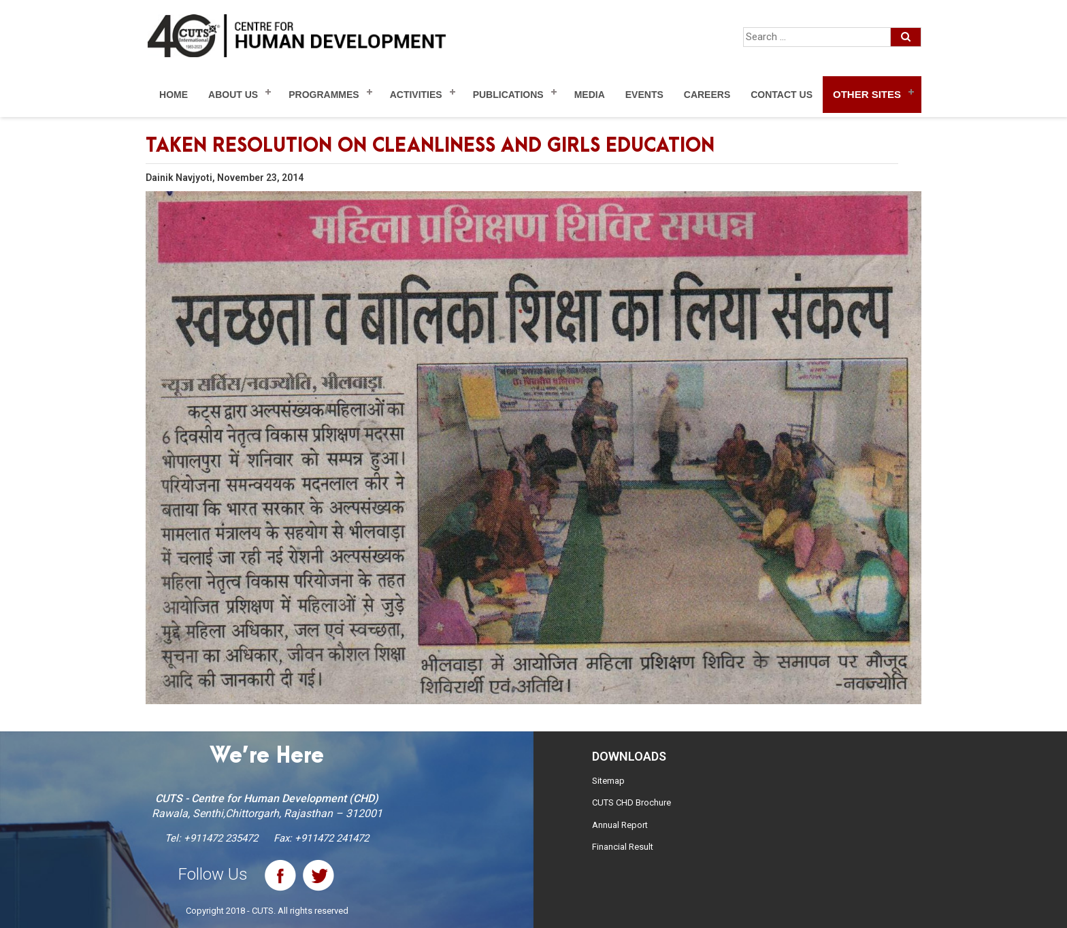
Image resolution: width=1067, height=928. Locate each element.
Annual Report (620, 825)
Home (173, 94)
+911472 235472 (221, 838)
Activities (416, 94)
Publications (508, 94)
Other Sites (867, 94)
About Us (233, 94)
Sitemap (608, 781)
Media (589, 94)
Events (644, 94)
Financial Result (622, 847)
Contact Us (781, 94)
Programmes (324, 94)
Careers (707, 94)
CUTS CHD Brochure (631, 802)
